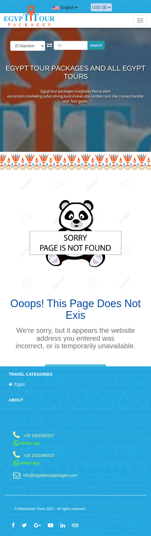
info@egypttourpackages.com (50, 475)
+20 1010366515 (38, 455)
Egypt (19, 384)
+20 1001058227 (38, 435)
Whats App (26, 443)
